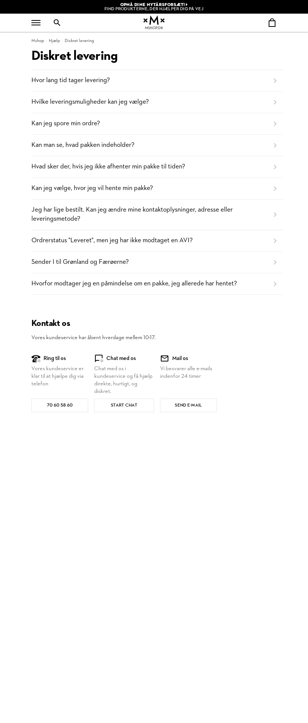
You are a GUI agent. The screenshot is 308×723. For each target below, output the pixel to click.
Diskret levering (79, 41)
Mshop (37, 41)
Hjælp (54, 41)
